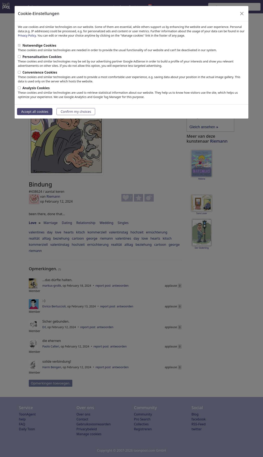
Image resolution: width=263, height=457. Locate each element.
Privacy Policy (27, 35)
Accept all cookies (34, 111)
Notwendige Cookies (39, 45)
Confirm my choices (76, 111)
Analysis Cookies (36, 88)
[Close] (242, 13)
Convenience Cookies (39, 72)
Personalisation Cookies (42, 56)
